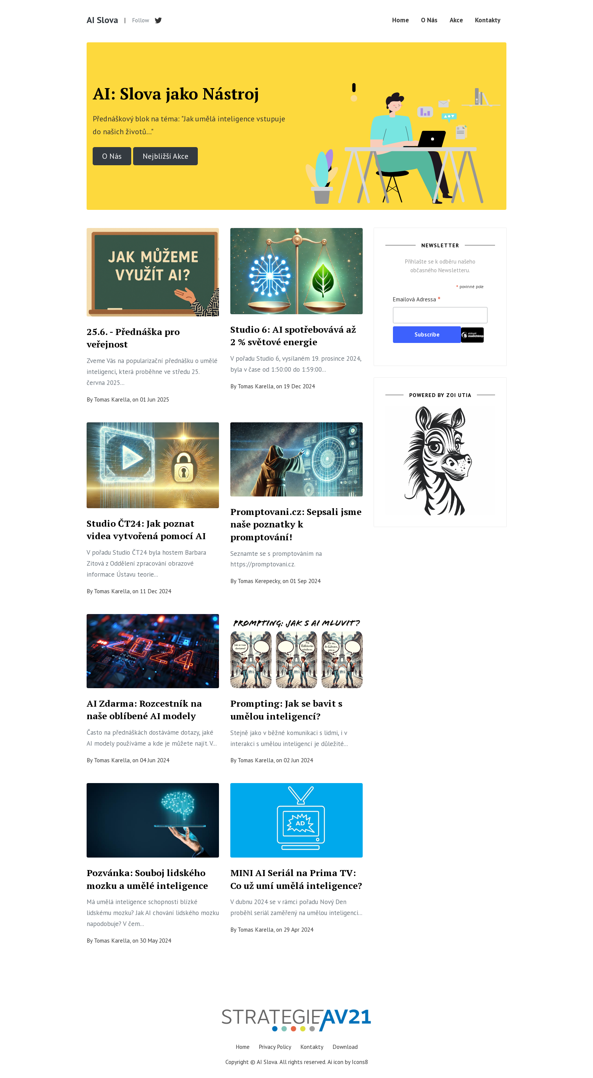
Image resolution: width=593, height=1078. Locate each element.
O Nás (429, 20)
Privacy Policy (275, 1046)
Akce (456, 20)
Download (345, 1046)
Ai (330, 1062)
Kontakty (487, 20)
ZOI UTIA (458, 395)
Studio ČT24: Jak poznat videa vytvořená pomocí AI (146, 529)
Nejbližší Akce (165, 156)
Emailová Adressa (417, 300)
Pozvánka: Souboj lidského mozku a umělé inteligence (147, 879)
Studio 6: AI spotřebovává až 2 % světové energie (293, 335)
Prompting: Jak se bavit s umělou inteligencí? (286, 709)
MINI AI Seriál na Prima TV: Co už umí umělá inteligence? (296, 879)
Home (400, 20)
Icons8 (360, 1062)
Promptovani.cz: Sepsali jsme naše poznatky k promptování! (296, 524)
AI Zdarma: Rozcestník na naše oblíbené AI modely (144, 709)
